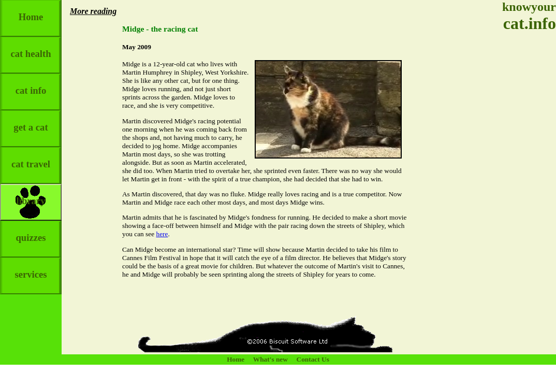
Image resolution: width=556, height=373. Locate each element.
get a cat (30, 121)
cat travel (30, 158)
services (30, 268)
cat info (31, 85)
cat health (30, 48)
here (162, 234)
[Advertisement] (525, 196)
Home (31, 11)
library (31, 195)
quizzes (31, 232)
